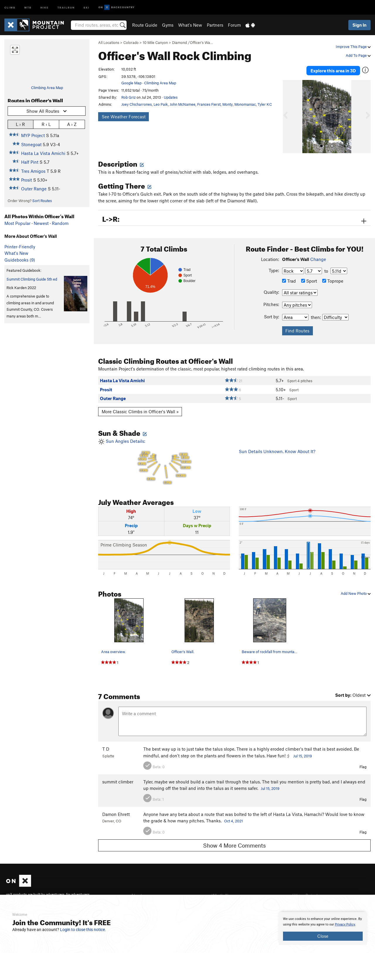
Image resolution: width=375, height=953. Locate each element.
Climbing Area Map (47, 87)
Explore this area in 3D (333, 69)
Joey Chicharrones (136, 104)
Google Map (131, 83)
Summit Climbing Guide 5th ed (31, 279)
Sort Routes (42, 200)
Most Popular (17, 223)
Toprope (332, 278)
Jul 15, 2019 (302, 754)
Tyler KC (265, 104)
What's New (190, 25)
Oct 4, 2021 (233, 819)
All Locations (108, 42)
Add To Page (358, 55)
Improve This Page (353, 46)
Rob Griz (128, 97)
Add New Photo (356, 591)
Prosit (26, 179)
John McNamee (182, 104)
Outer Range (34, 188)
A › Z (71, 124)
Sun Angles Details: (164, 459)
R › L (46, 124)
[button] (288, 114)
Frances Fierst (209, 104)
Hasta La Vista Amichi (43, 153)
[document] (323, 928)
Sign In (359, 25)
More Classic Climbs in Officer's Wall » (140, 409)
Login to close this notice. (83, 929)
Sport (309, 278)
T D (105, 746)
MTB (28, 7)
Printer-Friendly (19, 246)
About (137, 893)
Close (322, 936)
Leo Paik (161, 104)
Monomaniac (245, 104)
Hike (44, 7)
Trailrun (66, 7)
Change (318, 256)
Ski (86, 7)
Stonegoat (31, 144)
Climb (10, 7)
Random (60, 223)
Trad (289, 278)
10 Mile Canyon (155, 42)
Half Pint (29, 162)
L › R (20, 124)
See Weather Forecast (124, 116)
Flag (363, 764)
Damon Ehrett (116, 812)
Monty (227, 104)
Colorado (131, 42)
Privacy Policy (345, 924)
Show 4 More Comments (234, 843)
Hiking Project (306, 893)
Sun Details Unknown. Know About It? (277, 449)
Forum (234, 25)
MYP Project (33, 135)
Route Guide (144, 25)
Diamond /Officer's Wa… (192, 42)
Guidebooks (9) (19, 259)
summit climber (117, 779)
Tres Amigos (33, 171)
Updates (171, 97)
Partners (215, 25)
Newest (41, 223)
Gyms (167, 25)
